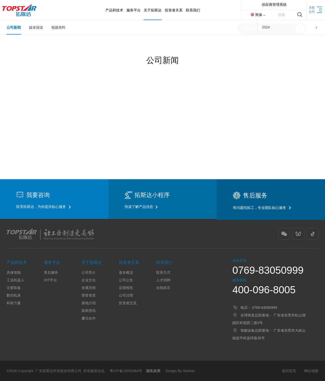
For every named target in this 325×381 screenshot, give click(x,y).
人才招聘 (163, 280)
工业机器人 (15, 280)
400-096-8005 (264, 289)
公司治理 (126, 295)
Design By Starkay (180, 371)
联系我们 (164, 262)
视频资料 (58, 27)
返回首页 (289, 371)
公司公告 (126, 280)
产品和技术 (17, 262)
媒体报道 (36, 27)
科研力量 (14, 303)
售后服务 (51, 272)
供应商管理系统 (274, 5)
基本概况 (126, 272)
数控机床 (14, 295)
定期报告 (126, 288)
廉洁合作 (89, 318)
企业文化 (89, 280)
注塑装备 (14, 288)
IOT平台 (50, 280)
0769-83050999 (267, 270)
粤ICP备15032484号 (126, 371)
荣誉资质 (89, 295)
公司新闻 (14, 27)
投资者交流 (128, 303)
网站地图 (311, 371)
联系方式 (163, 272)
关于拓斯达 (92, 262)
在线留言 (163, 288)
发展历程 (89, 288)
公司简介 (89, 272)
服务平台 (52, 262)
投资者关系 (129, 262)
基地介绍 (89, 303)
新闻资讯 (89, 311)
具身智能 (14, 272)
